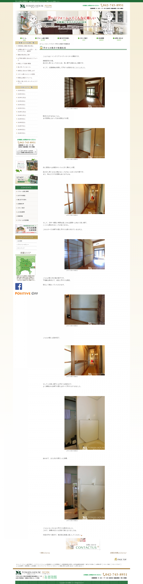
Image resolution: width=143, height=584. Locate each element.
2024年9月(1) (21, 119)
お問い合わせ (78, 566)
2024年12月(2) (22, 112)
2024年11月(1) (22, 115)
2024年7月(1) (21, 126)
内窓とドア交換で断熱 (24, 63)
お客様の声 (98, 564)
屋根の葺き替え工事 (24, 54)
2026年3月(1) (21, 94)
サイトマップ (21, 248)
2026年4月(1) (21, 90)
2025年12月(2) (22, 97)
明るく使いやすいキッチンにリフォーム (27, 82)
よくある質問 (19, 566)
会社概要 (20, 241)
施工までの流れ (90, 564)
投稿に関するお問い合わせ (66, 566)
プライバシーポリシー (23, 244)
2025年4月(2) (21, 101)
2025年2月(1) (21, 104)
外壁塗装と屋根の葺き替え (25, 46)
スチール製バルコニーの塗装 (26, 74)
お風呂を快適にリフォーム (118, 552)
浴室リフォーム (45, 552)
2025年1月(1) (21, 108)
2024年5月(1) (21, 133)
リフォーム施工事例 (27, 564)
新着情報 (27, 566)
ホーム (42, 44)
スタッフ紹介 (106, 564)
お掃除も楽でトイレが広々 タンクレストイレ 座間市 (27, 50)
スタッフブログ (49, 44)
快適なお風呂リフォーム (25, 77)
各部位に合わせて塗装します (26, 70)
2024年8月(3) (21, 122)
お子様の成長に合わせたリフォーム (27, 59)
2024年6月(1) (21, 129)
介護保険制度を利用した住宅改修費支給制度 (72, 564)
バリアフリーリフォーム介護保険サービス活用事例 (47, 564)
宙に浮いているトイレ (24, 67)
